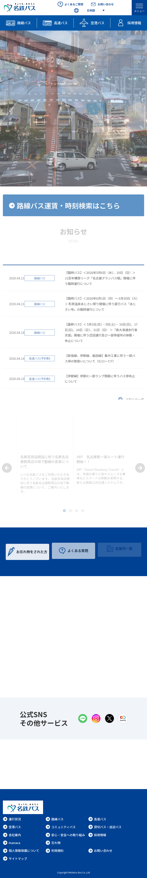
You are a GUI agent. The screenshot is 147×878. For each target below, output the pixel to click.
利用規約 (55, 850)
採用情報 (97, 835)
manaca (11, 842)
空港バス (12, 827)
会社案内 (12, 835)
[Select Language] (89, 10)
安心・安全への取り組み (65, 835)
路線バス (55, 819)
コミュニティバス (61, 827)
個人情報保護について (21, 850)
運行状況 (12, 819)
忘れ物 (53, 842)
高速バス (97, 819)
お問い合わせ (100, 850)
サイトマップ (15, 858)
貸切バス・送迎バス (105, 827)
